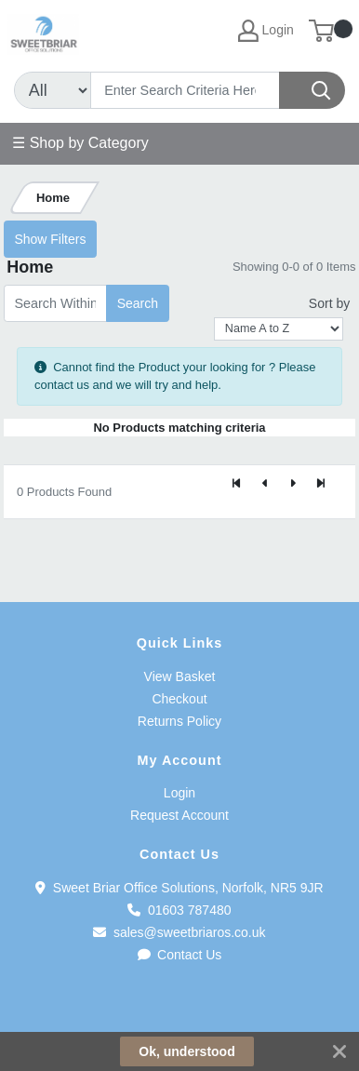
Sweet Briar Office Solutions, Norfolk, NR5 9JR (179, 887)
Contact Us (180, 954)
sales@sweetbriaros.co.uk (179, 932)
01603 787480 (179, 910)
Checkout (179, 698)
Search (137, 303)
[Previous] (265, 483)
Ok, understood (186, 1051)
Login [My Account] (266, 31)
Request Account (179, 815)
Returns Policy (179, 721)
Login (179, 792)
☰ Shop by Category (80, 143)
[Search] (185, 90)
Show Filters (50, 239)
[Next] (293, 483)
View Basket (180, 676)
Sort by (329, 303)
